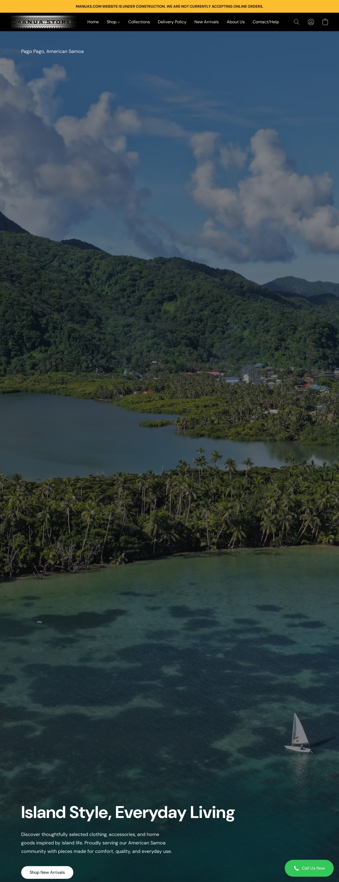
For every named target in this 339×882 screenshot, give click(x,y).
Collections (139, 22)
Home (93, 22)
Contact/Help (266, 22)
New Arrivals (206, 22)
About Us (236, 22)
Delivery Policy (172, 22)
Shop (113, 22)
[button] (309, 868)
